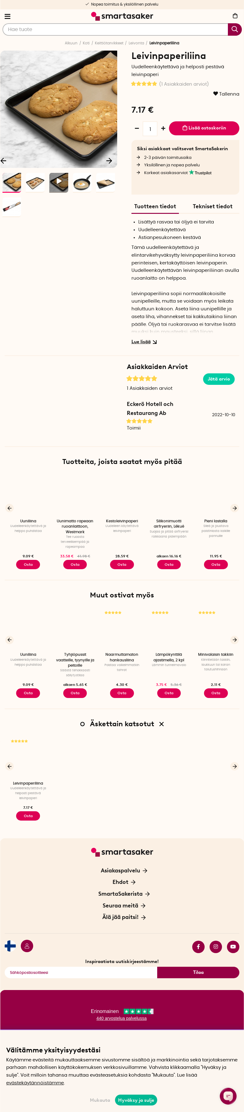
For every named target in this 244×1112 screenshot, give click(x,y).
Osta (169, 564)
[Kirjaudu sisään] (24, 946)
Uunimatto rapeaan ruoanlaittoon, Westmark (75, 526)
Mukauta (100, 1100)
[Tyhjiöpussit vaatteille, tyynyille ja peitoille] (75, 628)
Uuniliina (28, 521)
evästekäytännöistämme (35, 1083)
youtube (233, 946)
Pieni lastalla (215, 521)
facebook (198, 946)
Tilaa (198, 972)
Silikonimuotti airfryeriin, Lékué (169, 523)
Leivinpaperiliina (28, 783)
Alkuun (71, 43)
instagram (216, 946)
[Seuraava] (109, 160)
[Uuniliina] (28, 495)
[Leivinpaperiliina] (28, 757)
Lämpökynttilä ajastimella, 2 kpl (168, 657)
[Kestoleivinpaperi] (122, 495)
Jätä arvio (219, 379)
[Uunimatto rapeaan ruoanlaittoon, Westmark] (75, 495)
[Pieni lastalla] (216, 495)
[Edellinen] (9, 508)
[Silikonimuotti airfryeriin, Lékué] (169, 495)
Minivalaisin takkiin (215, 654)
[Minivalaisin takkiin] (216, 628)
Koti (86, 43)
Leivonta (136, 43)
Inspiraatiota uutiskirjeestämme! (122, 961)
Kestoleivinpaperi (122, 521)
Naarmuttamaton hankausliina (121, 657)
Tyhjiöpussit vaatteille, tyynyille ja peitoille (75, 660)
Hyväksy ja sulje (136, 1100)
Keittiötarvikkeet (109, 43)
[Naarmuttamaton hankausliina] (122, 628)
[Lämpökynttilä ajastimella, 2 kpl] (169, 628)
